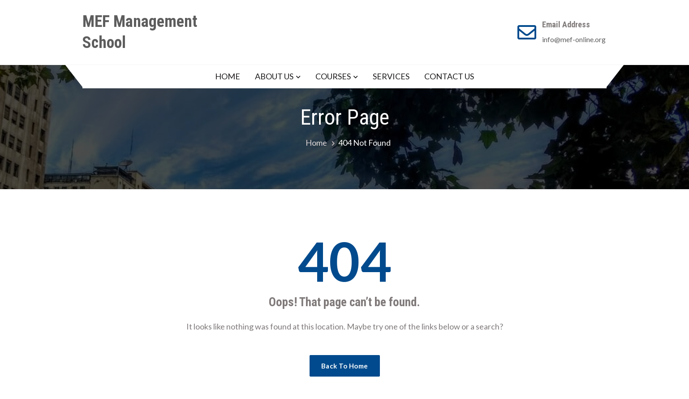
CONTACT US (449, 76)
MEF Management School (139, 32)
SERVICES (391, 76)
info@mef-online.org (574, 39)
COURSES (333, 76)
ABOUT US (274, 76)
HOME (227, 76)
